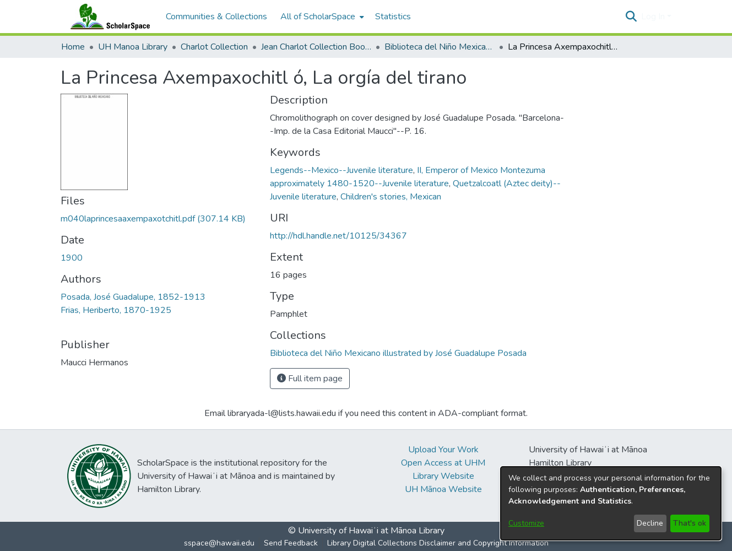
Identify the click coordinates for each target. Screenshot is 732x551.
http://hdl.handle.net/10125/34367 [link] (338, 236)
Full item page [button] (310, 378)
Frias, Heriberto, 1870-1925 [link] (116, 310)
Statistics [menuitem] (393, 16)
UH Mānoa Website (443, 489)
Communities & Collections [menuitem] (216, 16)
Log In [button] (654, 16)
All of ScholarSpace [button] (317, 16)
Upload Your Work (443, 450)
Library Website (443, 476)
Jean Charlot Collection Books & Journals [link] (316, 47)
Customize (526, 523)
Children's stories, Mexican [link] (390, 197)
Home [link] (73, 47)
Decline (650, 523)
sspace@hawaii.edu (219, 543)
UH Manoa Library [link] (132, 47)
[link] (153, 219)
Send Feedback (291, 543)
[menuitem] (321, 16)
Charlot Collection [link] (214, 47)
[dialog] (611, 503)
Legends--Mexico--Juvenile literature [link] (341, 170)
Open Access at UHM (443, 463)
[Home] (108, 16)
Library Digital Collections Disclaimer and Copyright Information (438, 543)
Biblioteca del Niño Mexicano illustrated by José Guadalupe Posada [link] (439, 47)
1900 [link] (72, 258)
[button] (631, 16)
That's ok (689, 523)
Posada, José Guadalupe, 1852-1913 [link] (133, 297)
